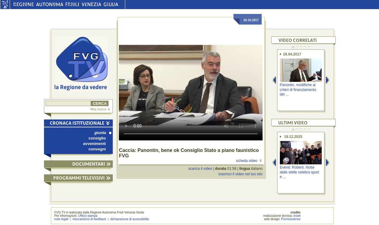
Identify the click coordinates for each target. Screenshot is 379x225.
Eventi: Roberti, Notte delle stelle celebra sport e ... (299, 172)
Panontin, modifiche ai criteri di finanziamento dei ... (298, 89)
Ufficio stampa (88, 215)
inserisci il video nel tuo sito (240, 174)
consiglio (97, 138)
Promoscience (290, 219)
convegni (97, 149)
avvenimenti (94, 143)
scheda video (249, 161)
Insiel (297, 215)
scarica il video (200, 168)
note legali (61, 219)
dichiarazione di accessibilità (129, 219)
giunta (102, 132)
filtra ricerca (100, 109)
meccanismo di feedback (89, 219)
